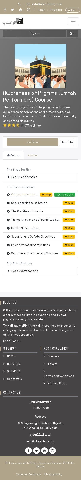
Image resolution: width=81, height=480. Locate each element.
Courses (53, 356)
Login (42, 9)
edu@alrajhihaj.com (47, 4)
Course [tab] (13, 155)
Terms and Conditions (59, 376)
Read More (12, 341)
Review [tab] (33, 155)
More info (66, 142)
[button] (72, 33)
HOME (11, 356)
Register (56, 9)
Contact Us (15, 379)
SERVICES (13, 371)
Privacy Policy (57, 383)
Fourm (52, 363)
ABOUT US (13, 363)
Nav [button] (33, 33)
